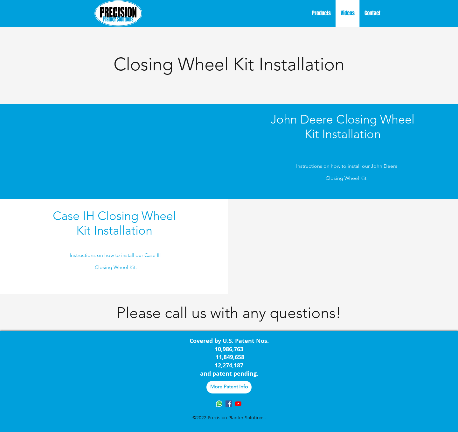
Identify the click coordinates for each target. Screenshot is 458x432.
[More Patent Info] (229, 387)
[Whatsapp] (219, 403)
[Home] (118, 13)
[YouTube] (238, 403)
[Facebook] (229, 403)
